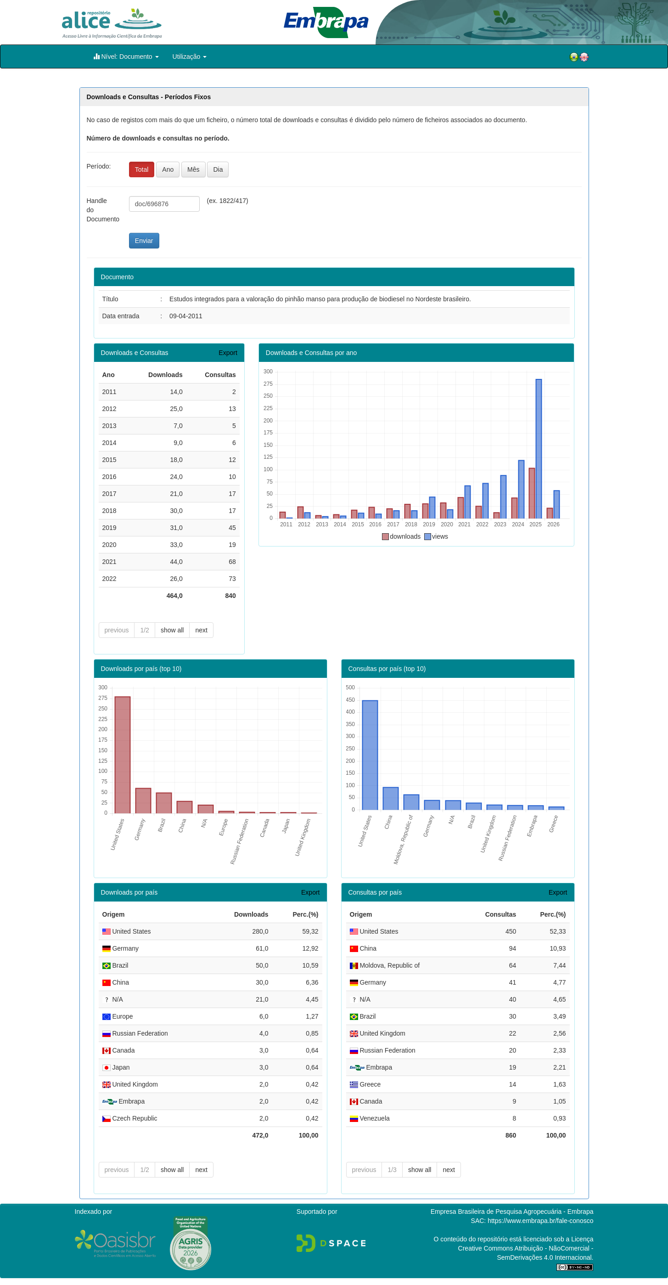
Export (228, 352)
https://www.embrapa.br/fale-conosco (540, 1220)
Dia (218, 169)
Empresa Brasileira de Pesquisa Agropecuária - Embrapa (512, 1211)
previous (117, 630)
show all (172, 630)
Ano (168, 169)
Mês (193, 169)
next (201, 630)
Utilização (190, 56)
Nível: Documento (126, 56)
